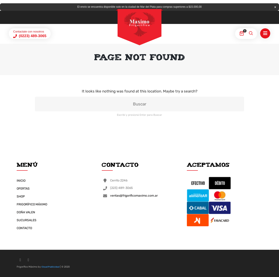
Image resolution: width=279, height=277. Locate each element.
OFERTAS (23, 188)
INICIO (21, 181)
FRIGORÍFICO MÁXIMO (32, 204)
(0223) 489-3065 (32, 36)
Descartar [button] (275, 7)
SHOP (21, 196)
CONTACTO (24, 228)
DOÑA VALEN (26, 212)
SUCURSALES (26, 220)
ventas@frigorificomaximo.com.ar (134, 195)
